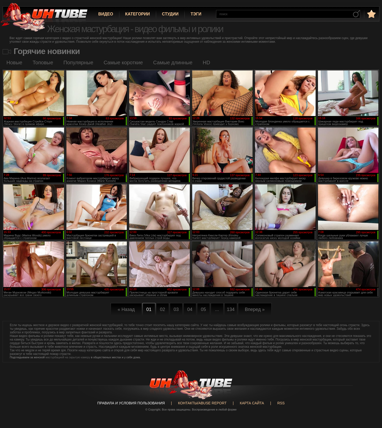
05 (203, 309)
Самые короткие (123, 62)
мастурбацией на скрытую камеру (68, 357)
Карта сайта (252, 403)
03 (176, 309)
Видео (105, 14)
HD (206, 62)
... (217, 309)
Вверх (370, 403)
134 (231, 309)
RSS (281, 403)
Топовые (43, 62)
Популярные (78, 62)
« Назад (126, 309)
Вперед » (255, 309)
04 (189, 309)
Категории (137, 14)
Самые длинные (172, 62)
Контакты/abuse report (202, 403)
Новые (14, 62)
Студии (170, 14)
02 (162, 309)
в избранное (371, 14)
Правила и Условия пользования (131, 403)
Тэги (196, 14)
